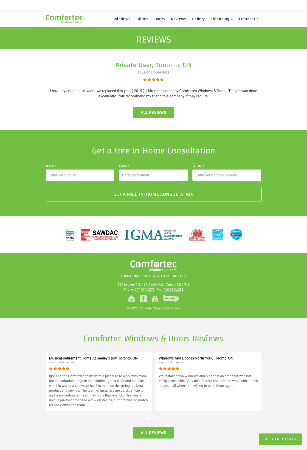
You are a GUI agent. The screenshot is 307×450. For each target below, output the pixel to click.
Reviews (178, 19)
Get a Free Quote (280, 439)
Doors (159, 19)
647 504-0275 (145, 289)
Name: (51, 175)
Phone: (198, 175)
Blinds (142, 19)
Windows (122, 19)
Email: (124, 175)
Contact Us (249, 19)
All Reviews (153, 112)
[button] (222, 19)
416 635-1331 (173, 289)
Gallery (198, 19)
